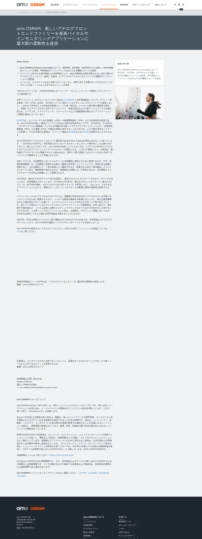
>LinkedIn (92, 437)
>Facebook (103, 437)
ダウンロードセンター (128, 489)
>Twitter (83, 437)
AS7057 (85, 131)
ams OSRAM (68, 99)
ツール (121, 493)
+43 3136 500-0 (27, 492)
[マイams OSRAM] (183, 4)
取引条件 (116, 521)
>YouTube (21, 440)
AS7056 (72, 131)
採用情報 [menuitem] (124, 4)
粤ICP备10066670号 (91, 530)
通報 (120, 507)
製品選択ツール (125, 486)
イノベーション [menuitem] (90, 4)
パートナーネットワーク (128, 503)
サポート (123, 481)
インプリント (127, 521)
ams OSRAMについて (93, 481)
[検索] (175, 4)
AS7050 (20, 120)
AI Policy (87, 526)
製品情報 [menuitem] (55, 4)
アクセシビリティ (90, 503)
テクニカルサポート (127, 500)
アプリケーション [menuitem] (71, 4)
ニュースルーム (22, 12)
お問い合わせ (124, 496)
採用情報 (87, 500)
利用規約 (107, 521)
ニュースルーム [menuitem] (109, 4)
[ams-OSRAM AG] (30, 4)
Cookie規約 (140, 521)
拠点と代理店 (88, 496)
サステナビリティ (90, 493)
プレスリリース (37, 12)
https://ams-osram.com (61, 419)
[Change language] (179, 4)
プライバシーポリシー (92, 521)
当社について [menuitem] (161, 4)
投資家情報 (87, 489)
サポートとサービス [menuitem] (141, 4)
